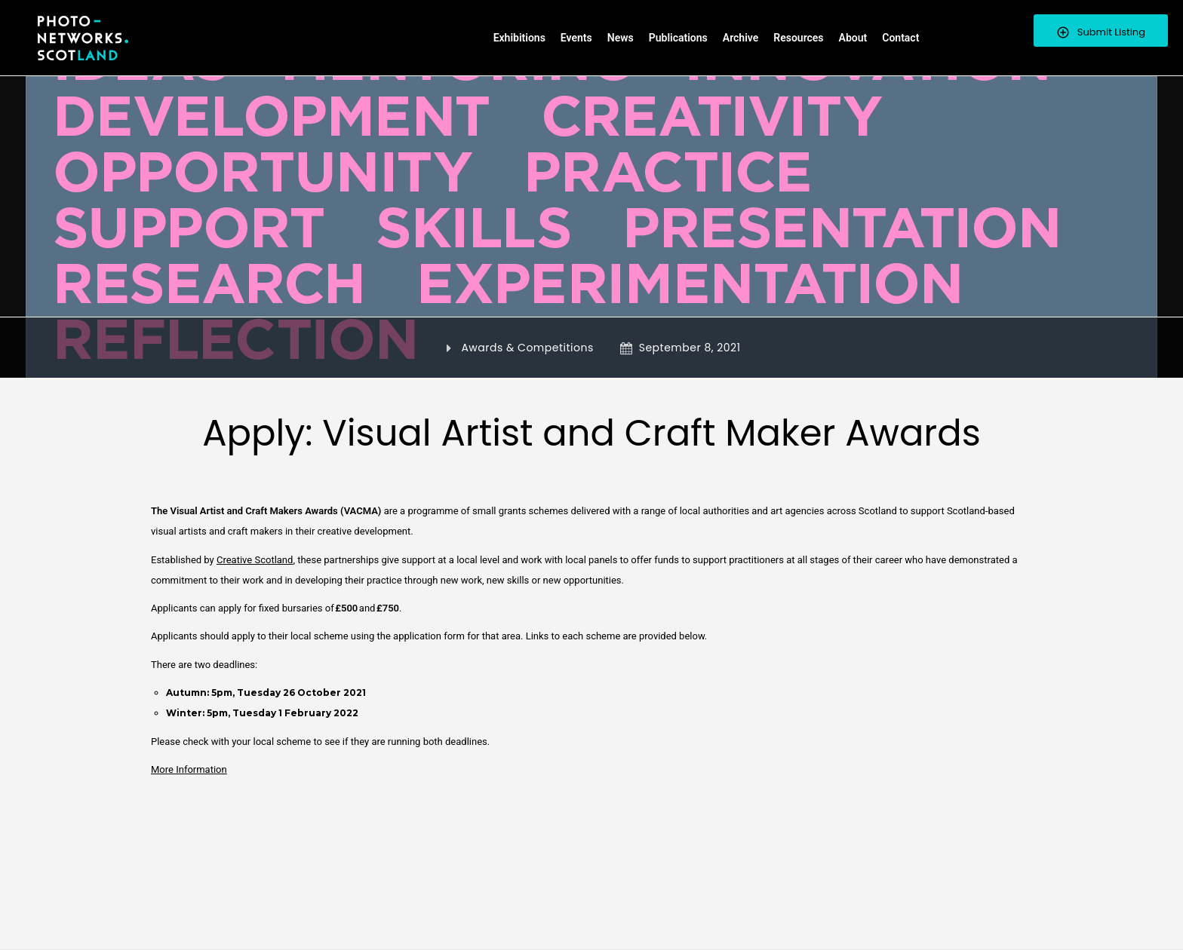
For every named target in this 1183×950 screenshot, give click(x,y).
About (853, 38)
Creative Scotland (255, 559)
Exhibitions (519, 38)
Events (576, 38)
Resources (798, 38)
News (620, 38)
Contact (900, 38)
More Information (189, 769)
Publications (678, 38)
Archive (740, 38)
